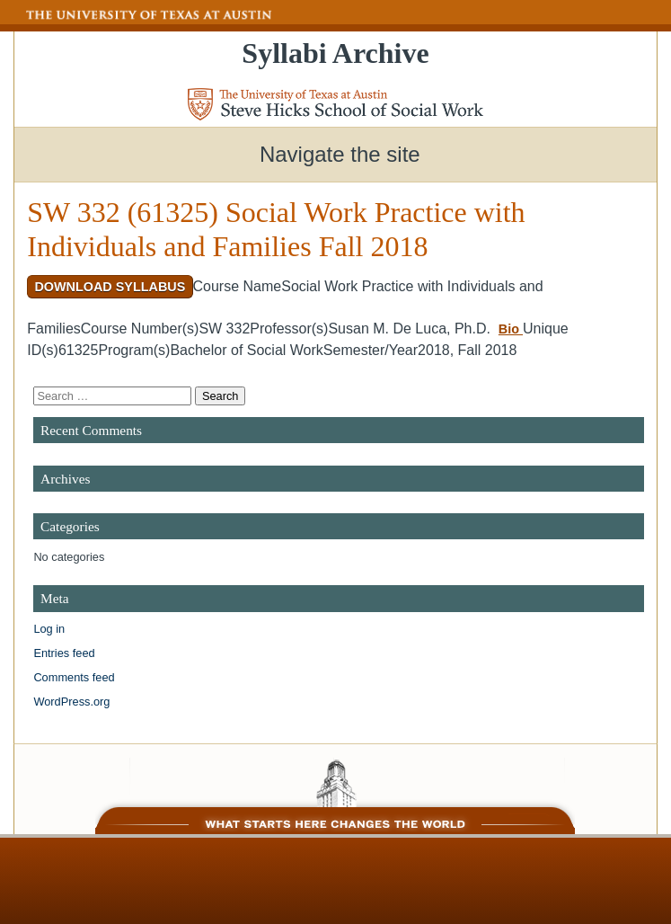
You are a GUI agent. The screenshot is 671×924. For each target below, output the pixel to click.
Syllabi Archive (335, 53)
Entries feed (63, 653)
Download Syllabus (109, 287)
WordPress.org (71, 701)
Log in (49, 628)
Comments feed (73, 677)
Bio (511, 329)
